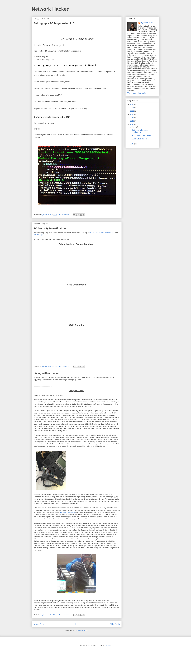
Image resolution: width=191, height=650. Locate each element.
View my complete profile (136, 93)
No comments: (64, 215)
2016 (132, 124)
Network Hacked (51, 9)
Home (77, 624)
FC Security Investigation (50, 228)
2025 (132, 104)
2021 (132, 111)
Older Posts (115, 624)
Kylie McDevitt (147, 23)
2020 (132, 114)
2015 (132, 144)
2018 (132, 121)
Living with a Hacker (47, 373)
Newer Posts (39, 624)
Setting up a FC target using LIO (54, 23)
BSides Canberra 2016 (106, 233)
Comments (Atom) (81, 630)
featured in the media (67, 512)
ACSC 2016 (93, 233)
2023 (132, 108)
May (134, 127)
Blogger (107, 645)
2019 (132, 118)
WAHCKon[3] (38, 235)
